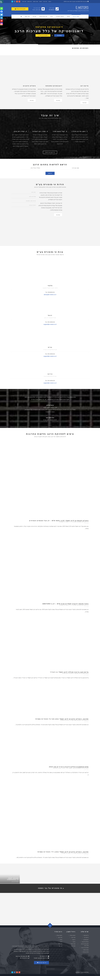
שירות (61, 941)
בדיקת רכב (86, 937)
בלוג (51, 16)
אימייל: (38, 168)
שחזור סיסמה (35, 1)
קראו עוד (59, 35)
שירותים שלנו (43, 16)
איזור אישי (45, 1)
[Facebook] (1, 11)
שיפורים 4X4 (15, 881)
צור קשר (27, 16)
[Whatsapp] (1, 8)
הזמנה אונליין (60, 16)
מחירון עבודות (86, 951)
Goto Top (50, 926)
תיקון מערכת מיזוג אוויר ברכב (85, 944)
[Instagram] (1, 23)
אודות (34, 16)
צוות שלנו (60, 943)
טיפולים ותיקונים (85, 941)
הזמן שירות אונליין (20, 9)
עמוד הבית (76, 16)
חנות (68, 16)
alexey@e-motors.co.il (50, 294)
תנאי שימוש (29, 1)
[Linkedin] (1, 17)
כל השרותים (86, 935)
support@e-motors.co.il (50, 324)
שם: (77, 168)
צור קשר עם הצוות (41, 962)
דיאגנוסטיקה (86, 939)
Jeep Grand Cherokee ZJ (13, 879)
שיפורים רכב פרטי (85, 947)
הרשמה (40, 1)
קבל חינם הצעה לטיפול (50, 152)
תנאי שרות (24, 1)
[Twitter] (1, 14)
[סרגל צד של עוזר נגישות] (1, 1)
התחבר (49, 1)
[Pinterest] (1, 20)
